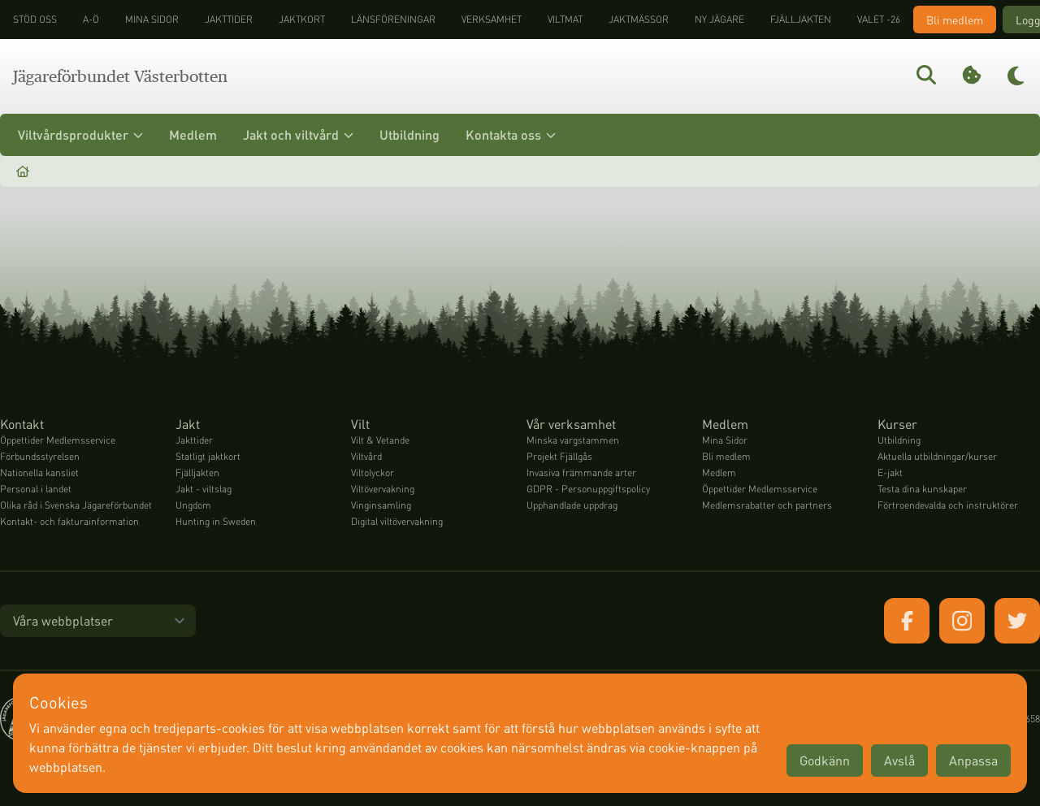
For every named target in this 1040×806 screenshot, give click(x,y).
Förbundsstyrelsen (40, 456)
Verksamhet (492, 19)
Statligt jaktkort (208, 456)
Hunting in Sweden (216, 521)
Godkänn (825, 760)
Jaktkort (302, 19)
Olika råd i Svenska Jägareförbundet (76, 505)
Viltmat (565, 19)
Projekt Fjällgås (559, 456)
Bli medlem (954, 19)
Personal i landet (36, 489)
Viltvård (366, 456)
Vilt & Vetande (380, 440)
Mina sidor (152, 19)
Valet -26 (878, 19)
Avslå (899, 760)
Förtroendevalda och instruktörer (948, 505)
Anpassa (973, 760)
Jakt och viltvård (298, 134)
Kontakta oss (511, 134)
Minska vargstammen (572, 440)
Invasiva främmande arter (581, 472)
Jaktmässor (639, 19)
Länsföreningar (393, 19)
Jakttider (229, 19)
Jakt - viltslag (204, 489)
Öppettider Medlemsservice (57, 440)
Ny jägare (719, 19)
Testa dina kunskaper (922, 489)
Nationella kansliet (39, 472)
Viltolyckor (372, 472)
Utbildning (409, 134)
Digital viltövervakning (397, 521)
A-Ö (91, 19)
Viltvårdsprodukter (80, 134)
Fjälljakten (800, 19)
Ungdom (193, 505)
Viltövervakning (382, 489)
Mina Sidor (725, 440)
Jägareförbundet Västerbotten (120, 76)
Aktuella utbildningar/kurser (937, 456)
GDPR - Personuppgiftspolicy (588, 489)
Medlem (193, 134)
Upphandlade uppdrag (572, 505)
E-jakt (890, 472)
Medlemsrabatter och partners (767, 505)
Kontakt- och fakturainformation (69, 521)
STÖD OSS (35, 19)
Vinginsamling (381, 505)
